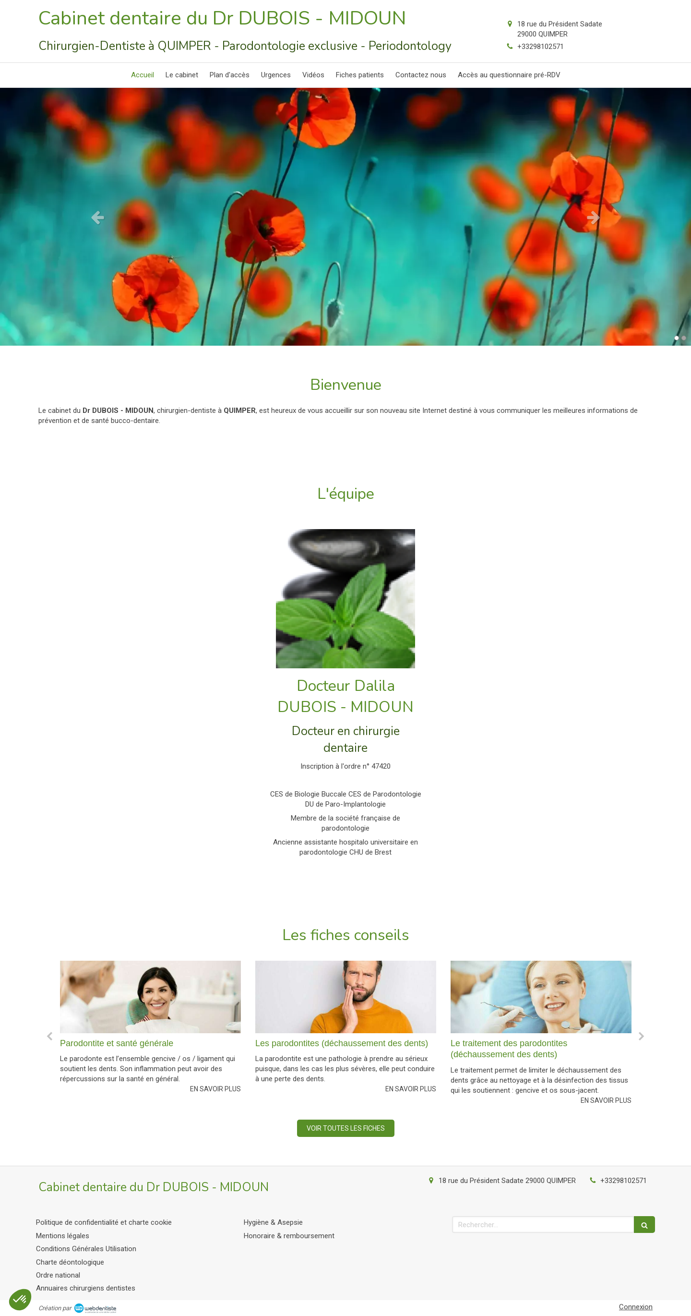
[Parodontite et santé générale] (150, 997)
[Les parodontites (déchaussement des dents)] (345, 997)
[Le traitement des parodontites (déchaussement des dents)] (541, 997)
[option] (345, 217)
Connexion (636, 1307)
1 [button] (676, 338)
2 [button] (683, 338)
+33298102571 (540, 46)
